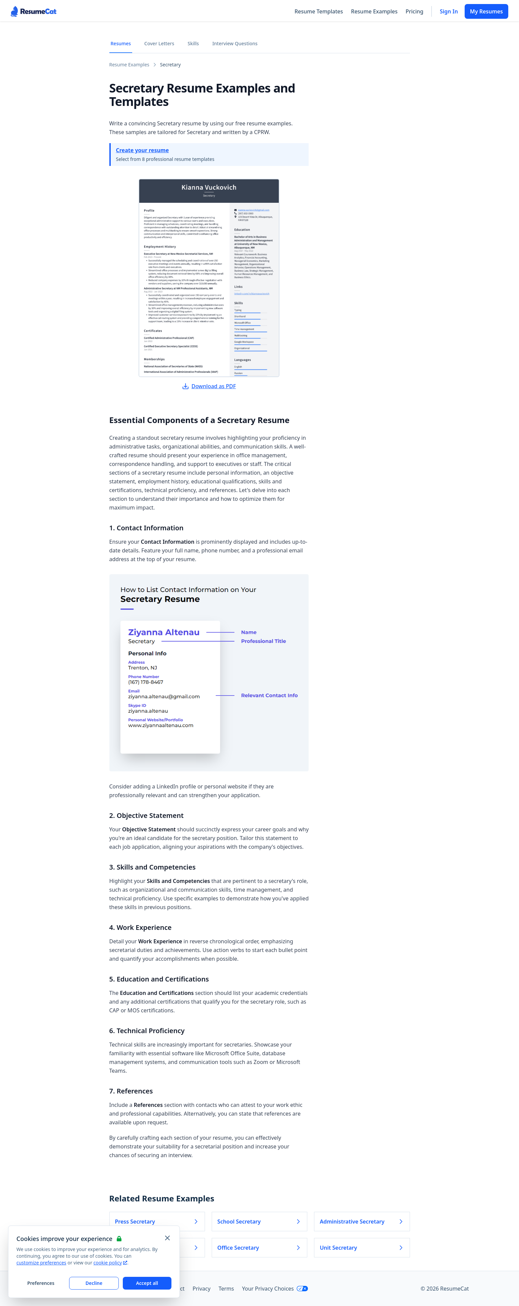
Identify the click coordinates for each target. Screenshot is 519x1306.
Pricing (414, 11)
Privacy (201, 1288)
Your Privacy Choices (275, 1288)
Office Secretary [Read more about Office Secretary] (259, 1247)
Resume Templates (319, 11)
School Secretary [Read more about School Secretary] (259, 1221)
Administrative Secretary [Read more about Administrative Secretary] (362, 1221)
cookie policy (110, 1262)
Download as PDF (209, 386)
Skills (193, 43)
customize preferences (41, 1262)
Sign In (449, 11)
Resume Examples (374, 11)
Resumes (121, 43)
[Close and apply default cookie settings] (167, 1238)
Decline (94, 1283)
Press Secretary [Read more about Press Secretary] (157, 1221)
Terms (226, 1288)
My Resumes (486, 11)
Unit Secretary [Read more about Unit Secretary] (362, 1247)
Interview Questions (235, 43)
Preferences (40, 1283)
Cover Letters (159, 43)
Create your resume (142, 150)
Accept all (147, 1283)
